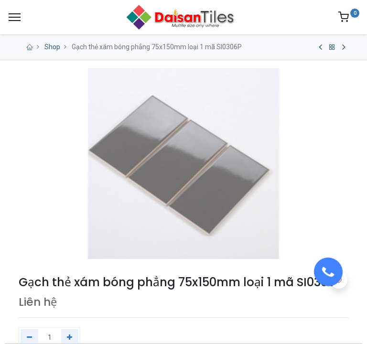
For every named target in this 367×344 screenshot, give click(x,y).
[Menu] (15, 17)
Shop (52, 47)
